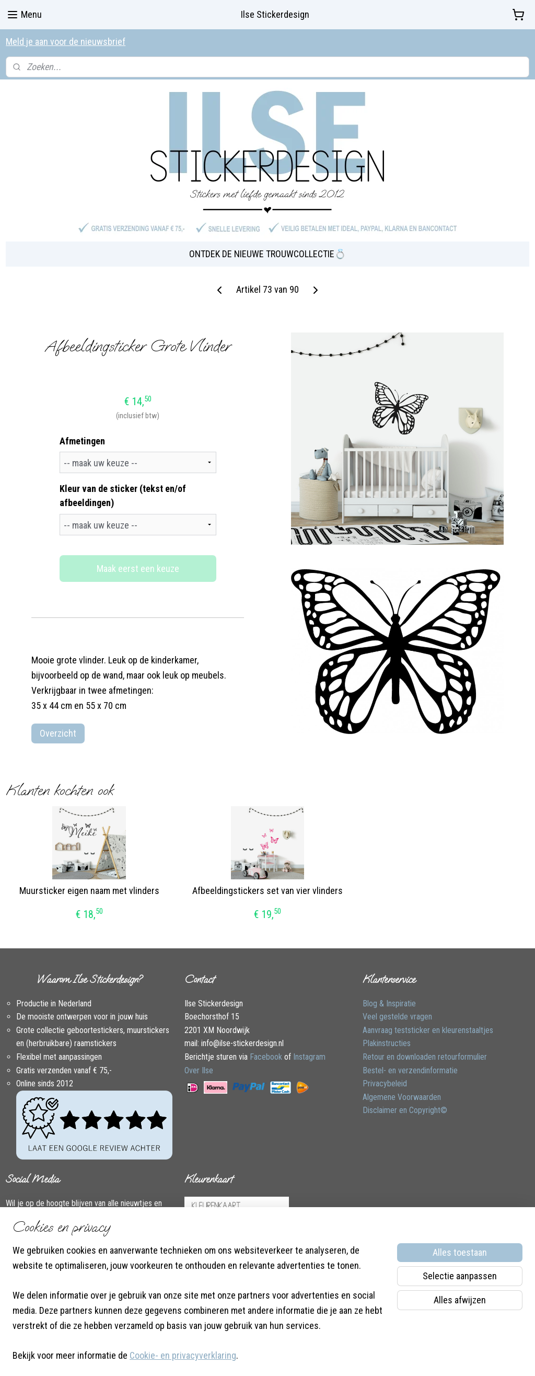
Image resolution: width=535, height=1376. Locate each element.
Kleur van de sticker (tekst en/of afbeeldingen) (123, 484)
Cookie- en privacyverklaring (183, 1355)
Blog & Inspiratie (389, 992)
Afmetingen (82, 429)
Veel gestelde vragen (397, 1006)
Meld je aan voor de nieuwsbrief (65, 41)
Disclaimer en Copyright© (405, 1099)
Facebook (266, 1045)
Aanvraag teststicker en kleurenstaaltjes (428, 1019)
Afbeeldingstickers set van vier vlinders (267, 879)
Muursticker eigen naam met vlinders (89, 879)
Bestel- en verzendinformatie (410, 1059)
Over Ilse (198, 1059)
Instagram (309, 1045)
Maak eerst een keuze (138, 557)
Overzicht (58, 722)
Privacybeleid (385, 1072)
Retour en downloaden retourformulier (425, 1045)
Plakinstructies (387, 1032)
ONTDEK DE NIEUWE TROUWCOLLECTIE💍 (267, 242)
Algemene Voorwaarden (402, 1086)
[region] (199, 1309)
